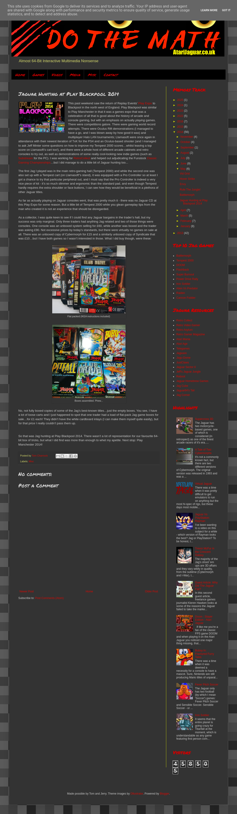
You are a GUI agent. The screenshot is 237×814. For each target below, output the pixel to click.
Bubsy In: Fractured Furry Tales (204, 654)
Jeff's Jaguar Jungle (188, 371)
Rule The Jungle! (190, 189)
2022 (180, 116)
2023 (180, 110)
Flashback (182, 269)
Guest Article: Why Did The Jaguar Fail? (206, 586)
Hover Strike (187, 178)
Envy (183, 184)
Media (75, 74)
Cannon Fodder (185, 297)
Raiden (180, 293)
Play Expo (145, 103)
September (187, 147)
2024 (180, 105)
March (184, 215)
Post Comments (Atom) (49, 598)
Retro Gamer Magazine (190, 334)
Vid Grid (185, 173)
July (183, 158)
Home (20, 74)
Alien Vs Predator (187, 288)
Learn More (209, 10)
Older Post (151, 591)
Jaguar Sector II (186, 367)
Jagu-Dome (183, 357)
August (185, 152)
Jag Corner (183, 395)
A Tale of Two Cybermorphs (203, 451)
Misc (92, 74)
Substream (25, 158)
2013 (180, 233)
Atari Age (182, 343)
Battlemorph (187, 194)
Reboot (180, 376)
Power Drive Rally (187, 279)
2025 (180, 100)
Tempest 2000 (184, 260)
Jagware (181, 353)
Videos (56, 74)
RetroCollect (82, 158)
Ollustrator (137, 793)
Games (38, 74)
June (183, 163)
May (183, 168)
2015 (180, 126)
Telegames (183, 348)
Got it (226, 10)
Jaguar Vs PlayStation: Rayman (202, 518)
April (183, 210)
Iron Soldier (183, 283)
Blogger (164, 793)
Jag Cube (182, 385)
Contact (111, 74)
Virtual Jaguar (203, 483)
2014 (180, 132)
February (186, 221)
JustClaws (182, 362)
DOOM (180, 265)
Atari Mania (183, 339)
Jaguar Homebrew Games (192, 381)
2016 (180, 121)
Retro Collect (184, 320)
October (185, 142)
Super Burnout (185, 274)
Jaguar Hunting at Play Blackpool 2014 (193, 202)
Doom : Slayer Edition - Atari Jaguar (203, 620)
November (187, 136)
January (185, 226)
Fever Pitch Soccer (206, 684)
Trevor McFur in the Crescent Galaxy (204, 552)
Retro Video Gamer (188, 325)
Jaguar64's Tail (185, 390)
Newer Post (26, 591)
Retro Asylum (184, 329)
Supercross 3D (204, 419)
